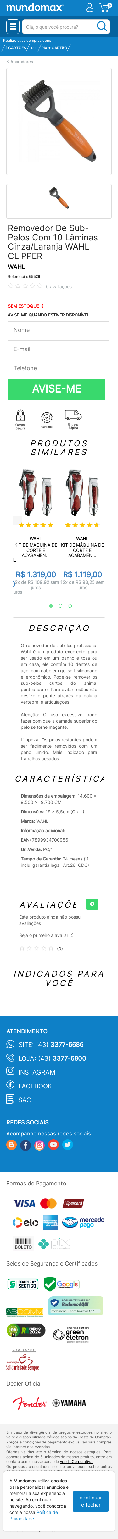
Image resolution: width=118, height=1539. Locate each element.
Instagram (37, 1072)
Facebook (35, 1086)
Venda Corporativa (76, 1461)
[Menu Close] (13, 26)
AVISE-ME (56, 388)
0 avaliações (59, 286)
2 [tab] (57, 606)
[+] (92, 904)
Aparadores (21, 61)
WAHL (16, 267)
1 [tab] (48, 606)
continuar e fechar (91, 1501)
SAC (24, 1100)
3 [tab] (67, 606)
